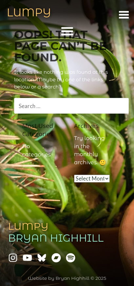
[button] (67, 31)
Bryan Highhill (56, 238)
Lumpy (28, 226)
